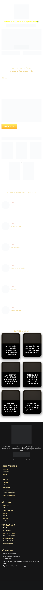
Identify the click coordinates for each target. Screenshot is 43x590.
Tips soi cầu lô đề (8, 541)
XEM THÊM (10, 126)
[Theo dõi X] (21, 459)
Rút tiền (5, 482)
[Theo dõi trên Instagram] (16, 459)
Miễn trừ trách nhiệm (9, 490)
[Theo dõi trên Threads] (26, 459)
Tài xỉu (5, 513)
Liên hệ (5, 485)
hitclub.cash (33, 21)
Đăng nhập (6, 471)
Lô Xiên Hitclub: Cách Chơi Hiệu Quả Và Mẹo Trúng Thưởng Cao (10, 408)
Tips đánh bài (7, 528)
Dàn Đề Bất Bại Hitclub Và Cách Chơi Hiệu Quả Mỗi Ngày (32, 407)
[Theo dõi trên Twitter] (24, 459)
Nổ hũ (5, 508)
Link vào (5, 477)
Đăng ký (5, 469)
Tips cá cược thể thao (9, 535)
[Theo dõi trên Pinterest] (29, 459)
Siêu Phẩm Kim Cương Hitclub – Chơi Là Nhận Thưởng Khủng (32, 350)
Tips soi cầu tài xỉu (8, 538)
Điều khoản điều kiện (9, 492)
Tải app (5, 474)
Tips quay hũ (7, 530)
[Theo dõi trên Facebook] (13, 459)
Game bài (6, 505)
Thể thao (5, 518)
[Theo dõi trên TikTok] (19, 459)
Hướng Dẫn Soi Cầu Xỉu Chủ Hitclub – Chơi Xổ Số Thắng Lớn (11, 351)
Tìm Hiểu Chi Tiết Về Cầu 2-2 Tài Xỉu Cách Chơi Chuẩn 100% (32, 379)
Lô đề (4, 521)
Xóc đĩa (5, 515)
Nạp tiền (5, 479)
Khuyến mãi (6, 487)
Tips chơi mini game (9, 533)
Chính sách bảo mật (9, 495)
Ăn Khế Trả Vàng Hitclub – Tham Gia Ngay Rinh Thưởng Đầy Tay (11, 379)
